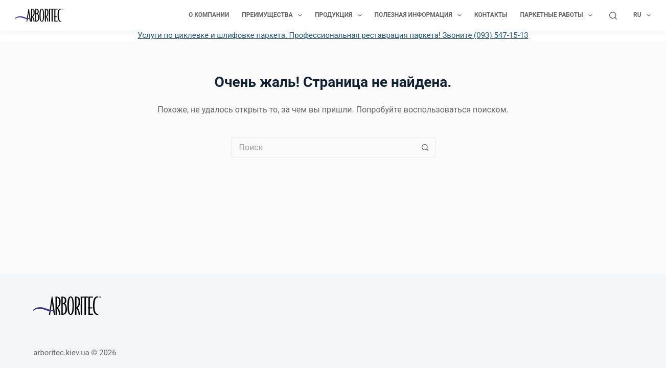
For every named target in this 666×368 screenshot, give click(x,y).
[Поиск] (613, 15)
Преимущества (274, 15)
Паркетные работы (558, 15)
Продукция (340, 15)
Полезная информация (420, 15)
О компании (209, 14)
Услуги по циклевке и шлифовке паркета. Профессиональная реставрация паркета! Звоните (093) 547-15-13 (333, 35)
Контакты (491, 14)
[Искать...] (323, 147)
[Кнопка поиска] (425, 147)
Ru (642, 15)
